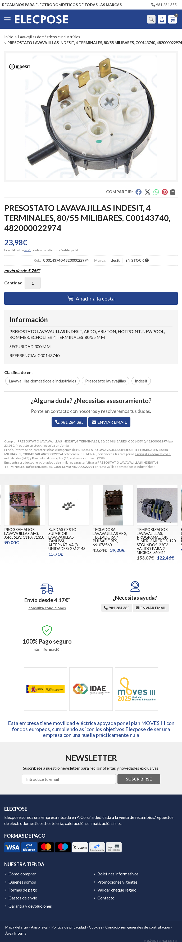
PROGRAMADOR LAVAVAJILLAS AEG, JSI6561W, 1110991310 (24, 533)
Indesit (92, 458)
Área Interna (15, 933)
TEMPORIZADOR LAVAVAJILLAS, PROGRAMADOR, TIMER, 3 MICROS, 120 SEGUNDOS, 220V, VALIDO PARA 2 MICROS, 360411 (156, 541)
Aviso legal (39, 927)
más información (47, 649)
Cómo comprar (22, 873)
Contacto (106, 897)
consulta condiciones (47, 608)
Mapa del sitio (16, 927)
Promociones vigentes (117, 881)
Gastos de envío (22, 897)
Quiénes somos (22, 881)
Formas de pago (22, 889)
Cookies (95, 927)
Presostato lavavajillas (47, 458)
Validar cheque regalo (116, 889)
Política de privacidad (68, 927)
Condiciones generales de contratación (137, 927)
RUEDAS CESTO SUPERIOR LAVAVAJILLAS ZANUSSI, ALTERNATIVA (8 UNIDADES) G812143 (66, 539)
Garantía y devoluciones (30, 905)
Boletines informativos (118, 873)
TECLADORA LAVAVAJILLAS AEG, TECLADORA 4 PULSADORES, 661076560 (110, 537)
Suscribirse (139, 778)
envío (27, 250)
